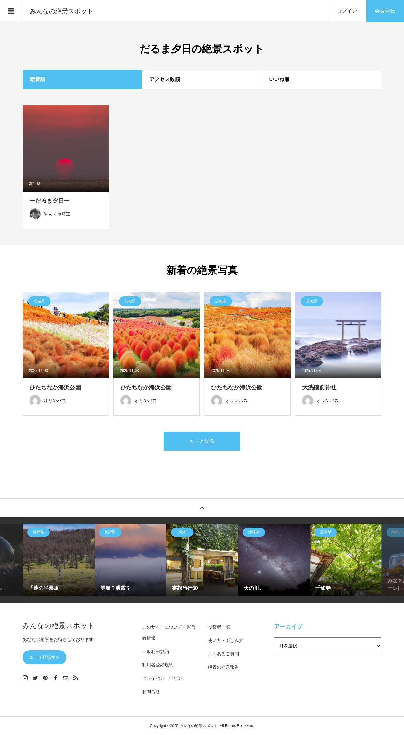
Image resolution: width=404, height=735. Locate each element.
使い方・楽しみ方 (225, 640)
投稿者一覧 (219, 627)
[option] (58, 560)
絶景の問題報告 (223, 667)
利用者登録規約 (157, 664)
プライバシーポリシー (164, 678)
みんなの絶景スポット (61, 11)
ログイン (347, 11)
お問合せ (151, 691)
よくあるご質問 (223, 653)
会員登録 (385, 11)
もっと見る (202, 441)
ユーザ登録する (44, 657)
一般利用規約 (155, 651)
